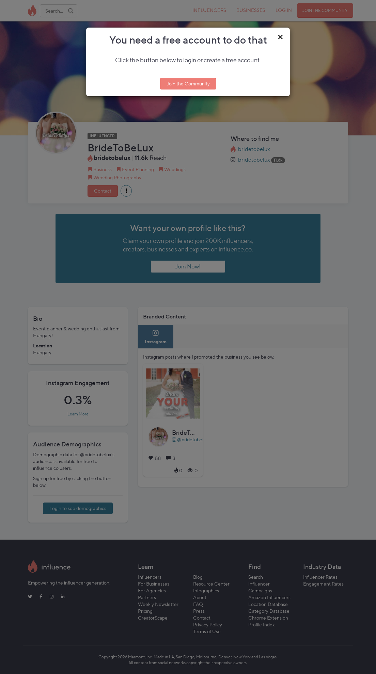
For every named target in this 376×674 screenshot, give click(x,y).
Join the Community (188, 83)
